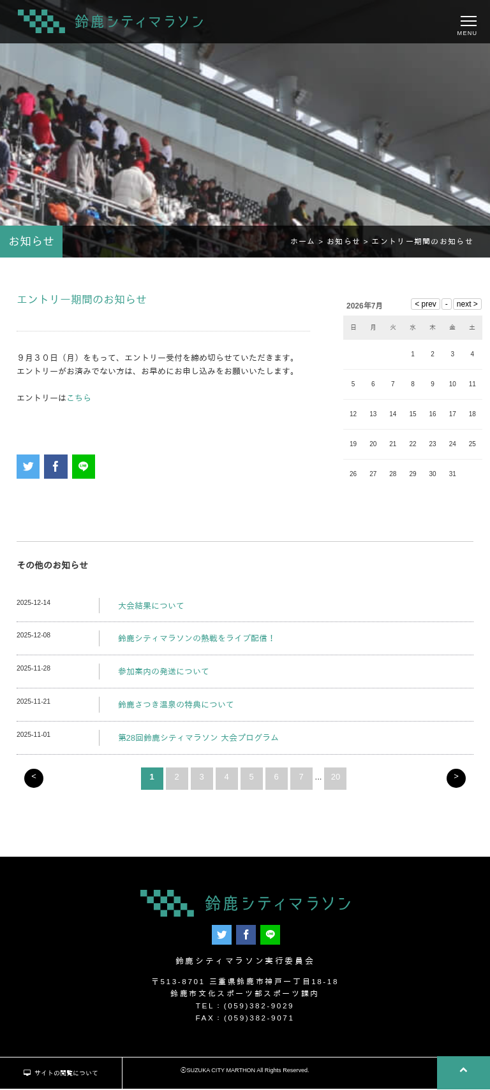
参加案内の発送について (163, 674)
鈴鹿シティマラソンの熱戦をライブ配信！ (197, 641)
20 (335, 779)
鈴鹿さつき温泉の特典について (176, 708)
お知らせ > (349, 244)
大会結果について (151, 608)
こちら (78, 400)
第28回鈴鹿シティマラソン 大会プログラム (198, 741)
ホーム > (308, 244)
